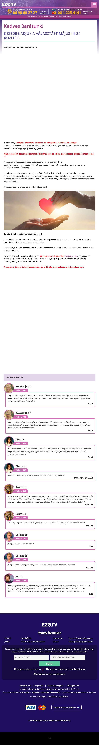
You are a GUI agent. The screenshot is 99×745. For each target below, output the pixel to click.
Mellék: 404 (20, 491)
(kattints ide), (71, 256)
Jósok (7, 641)
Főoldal (8, 638)
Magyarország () (66, 707)
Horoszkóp (57, 638)
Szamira (20, 487)
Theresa (20, 439)
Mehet (49, 663)
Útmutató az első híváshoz (33, 641)
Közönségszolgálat (55, 686)
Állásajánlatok (73, 686)
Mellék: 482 (20, 443)
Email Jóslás (26, 638)
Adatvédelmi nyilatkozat (58, 697)
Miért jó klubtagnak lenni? (81, 641)
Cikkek (56, 641)
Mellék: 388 (20, 390)
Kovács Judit (23, 386)
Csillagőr (21, 534)
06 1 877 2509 (67, 17)
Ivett (18, 576)
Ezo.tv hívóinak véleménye (81, 638)
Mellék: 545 (20, 538)
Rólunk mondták (14, 377)
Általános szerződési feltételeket (46, 692)
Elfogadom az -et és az (66, 669)
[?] (43, 669)
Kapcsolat (39, 686)
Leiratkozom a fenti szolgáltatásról (50, 674)
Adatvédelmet (78, 669)
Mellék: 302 (20, 580)
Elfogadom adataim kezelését (30, 669)
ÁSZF (62, 669)
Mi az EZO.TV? (25, 686)
